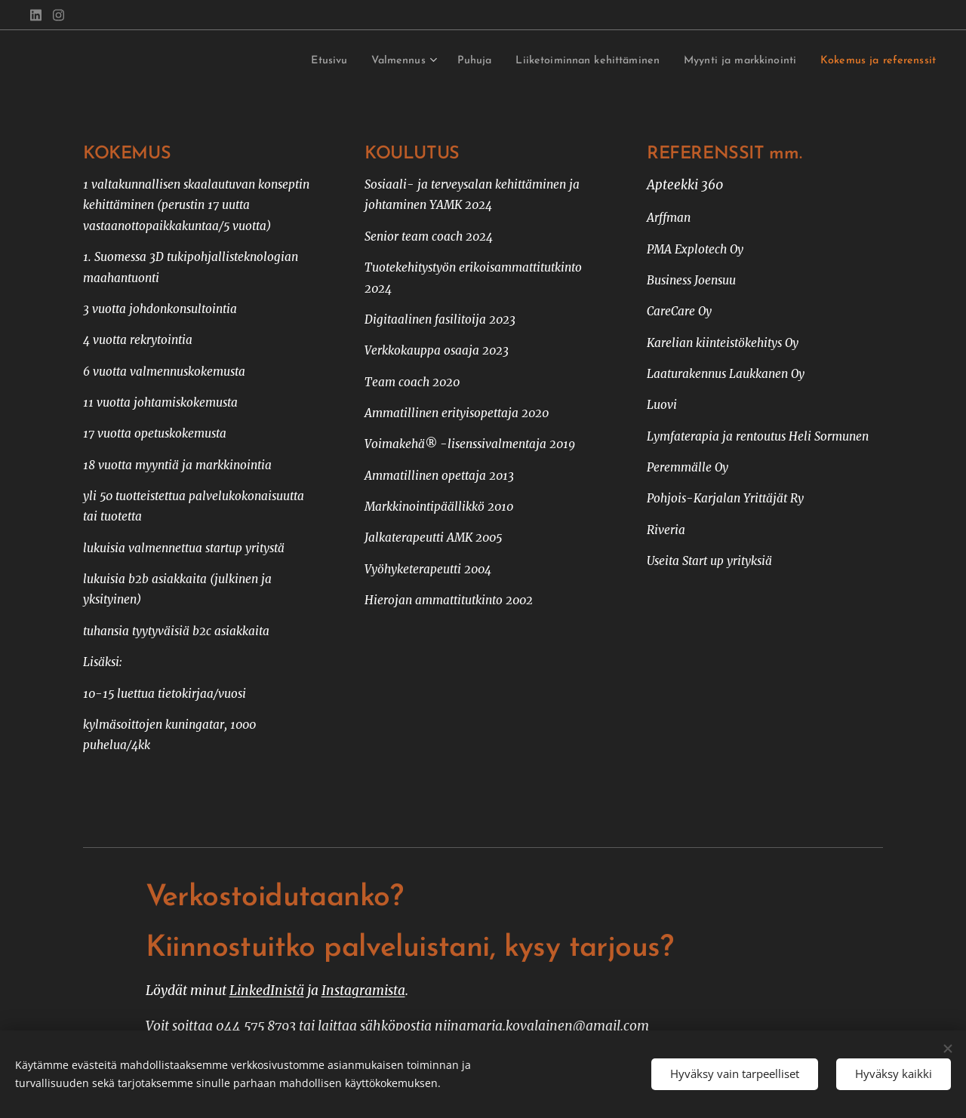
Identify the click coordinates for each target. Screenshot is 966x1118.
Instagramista (363, 990)
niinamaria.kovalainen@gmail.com (542, 1026)
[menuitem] (266, 61)
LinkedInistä (266, 990)
